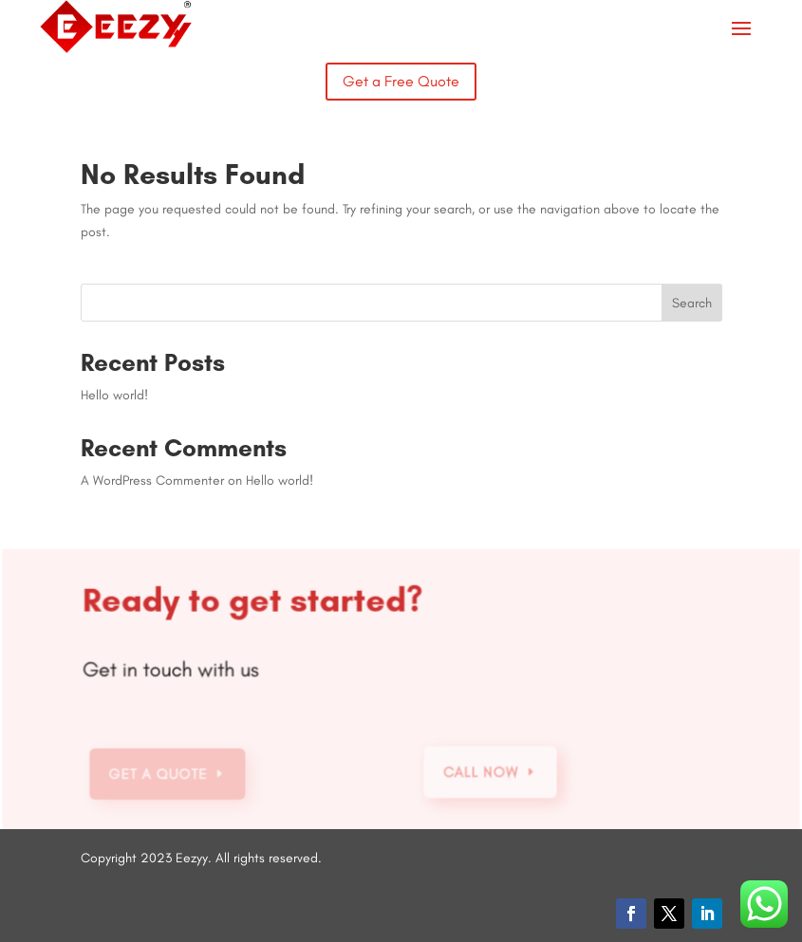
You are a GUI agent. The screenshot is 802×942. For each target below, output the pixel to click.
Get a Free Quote (401, 81)
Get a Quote (160, 774)
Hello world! (114, 395)
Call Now (481, 772)
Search (692, 303)
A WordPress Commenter (152, 480)
